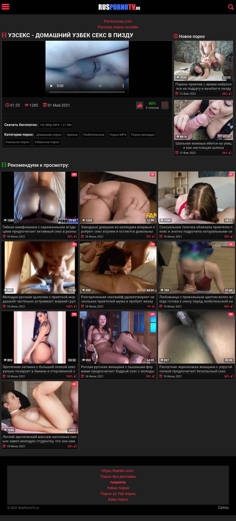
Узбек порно (118, 488)
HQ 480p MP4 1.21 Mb (55, 125)
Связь (223, 507)
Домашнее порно (48, 134)
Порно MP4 (118, 134)
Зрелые (72, 134)
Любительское (94, 134)
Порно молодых (143, 134)
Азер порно (118, 499)
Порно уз (108, 493)
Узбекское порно (47, 142)
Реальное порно (17, 142)
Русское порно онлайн (118, 27)
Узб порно (126, 493)
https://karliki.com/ (118, 471)
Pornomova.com (118, 21)
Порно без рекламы (118, 476)
